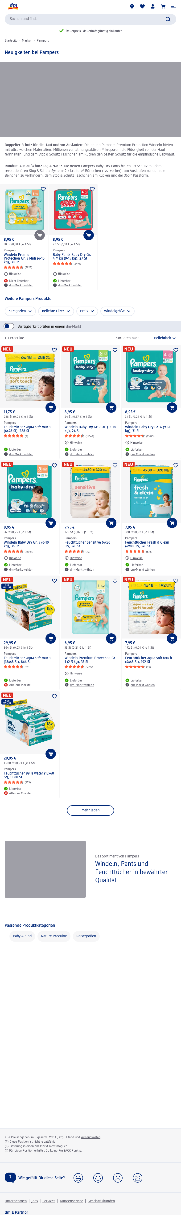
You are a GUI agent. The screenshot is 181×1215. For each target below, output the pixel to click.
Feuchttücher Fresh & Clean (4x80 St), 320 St (147, 544)
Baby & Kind (22, 936)
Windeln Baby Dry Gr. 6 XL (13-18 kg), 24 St (90, 429)
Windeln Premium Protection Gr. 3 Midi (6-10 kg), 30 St (24, 258)
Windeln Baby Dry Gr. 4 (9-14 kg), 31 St (147, 429)
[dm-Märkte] (132, 6)
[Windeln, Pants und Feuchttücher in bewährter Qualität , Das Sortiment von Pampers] (90, 869)
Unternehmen (16, 1201)
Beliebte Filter (53, 311)
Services (48, 1201)
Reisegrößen (86, 936)
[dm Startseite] (13, 6)
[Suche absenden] (168, 19)
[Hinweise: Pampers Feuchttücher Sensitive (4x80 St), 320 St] (73, 558)
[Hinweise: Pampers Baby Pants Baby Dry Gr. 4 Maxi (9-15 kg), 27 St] (61, 274)
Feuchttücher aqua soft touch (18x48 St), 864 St (27, 660)
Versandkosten (90, 1137)
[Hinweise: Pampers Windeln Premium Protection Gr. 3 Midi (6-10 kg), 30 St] (12, 274)
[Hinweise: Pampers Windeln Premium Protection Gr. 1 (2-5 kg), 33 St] (73, 673)
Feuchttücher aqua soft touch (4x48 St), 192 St (148, 660)
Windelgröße (114, 311)
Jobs (34, 1201)
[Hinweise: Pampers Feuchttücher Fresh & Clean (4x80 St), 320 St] (134, 558)
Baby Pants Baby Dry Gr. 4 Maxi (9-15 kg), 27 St (72, 257)
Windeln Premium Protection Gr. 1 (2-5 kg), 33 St (90, 660)
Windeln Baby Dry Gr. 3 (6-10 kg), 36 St (26, 544)
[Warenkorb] (163, 6)
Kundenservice (71, 1201)
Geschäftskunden (101, 1201)
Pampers (43, 40)
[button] (173, 6)
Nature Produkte (54, 936)
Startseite (11, 40)
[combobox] (90, 19)
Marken (27, 40)
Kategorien (17, 311)
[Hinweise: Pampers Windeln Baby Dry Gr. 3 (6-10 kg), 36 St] (12, 558)
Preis (84, 311)
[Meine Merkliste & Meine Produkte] (142, 6)
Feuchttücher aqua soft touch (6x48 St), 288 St (27, 429)
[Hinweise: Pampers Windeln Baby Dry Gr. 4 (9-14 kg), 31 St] (134, 442)
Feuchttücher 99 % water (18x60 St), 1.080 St (29, 775)
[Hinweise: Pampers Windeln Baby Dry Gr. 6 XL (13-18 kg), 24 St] (73, 442)
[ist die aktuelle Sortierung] (159, 338)
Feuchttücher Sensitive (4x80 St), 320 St (87, 544)
